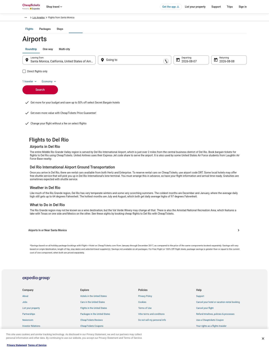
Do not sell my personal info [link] (152, 304)
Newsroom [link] (27, 304)
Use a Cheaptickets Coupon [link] (210, 304)
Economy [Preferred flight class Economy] (234, 51)
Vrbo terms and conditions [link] (151, 298)
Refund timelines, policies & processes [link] (215, 298)
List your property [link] (31, 292)
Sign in (243, 6)
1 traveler (215, 51)
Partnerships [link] (28, 298)
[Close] (263, 338)
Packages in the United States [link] (95, 298)
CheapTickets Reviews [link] (91, 304)
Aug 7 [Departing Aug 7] (185, 64)
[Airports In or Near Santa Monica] (134, 214)
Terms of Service (37, 345)
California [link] (87, 18)
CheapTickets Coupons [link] (92, 310)
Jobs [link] (24, 287)
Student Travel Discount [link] (92, 316)
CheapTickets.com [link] (31, 18)
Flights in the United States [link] (93, 292)
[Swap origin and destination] (97, 62)
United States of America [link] (66, 18)
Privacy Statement (17, 345)
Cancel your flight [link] (205, 292)
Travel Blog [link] (85, 322)
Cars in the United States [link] (92, 287)
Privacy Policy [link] (145, 281)
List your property (195, 6)
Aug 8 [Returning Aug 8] (223, 64)
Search (40, 86)
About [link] (25, 281)
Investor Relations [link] (31, 310)
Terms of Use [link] (145, 292)
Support (216, 6)
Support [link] (200, 281)
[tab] (119, 31)
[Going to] (134, 62)
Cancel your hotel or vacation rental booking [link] (218, 287)
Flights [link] (47, 18)
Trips (230, 6)
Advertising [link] (28, 316)
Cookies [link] (142, 287)
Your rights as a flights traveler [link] (211, 310)
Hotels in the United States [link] (93, 281)
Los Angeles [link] (102, 18)
